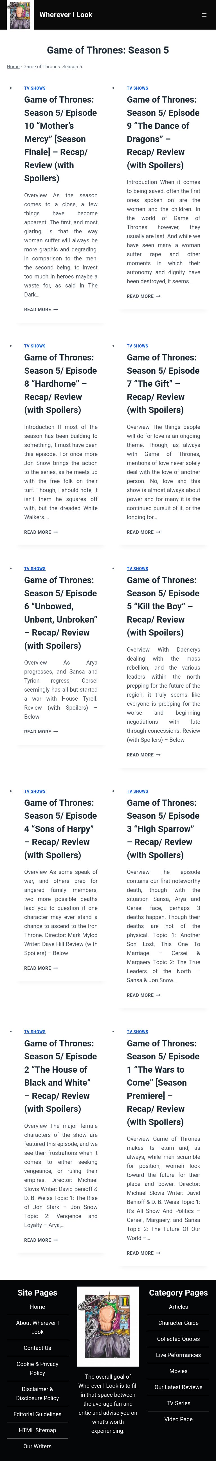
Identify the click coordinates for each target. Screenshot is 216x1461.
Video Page (178, 1419)
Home (13, 66)
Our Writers (37, 1446)
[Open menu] (204, 14)
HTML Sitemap (37, 1430)
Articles (178, 1306)
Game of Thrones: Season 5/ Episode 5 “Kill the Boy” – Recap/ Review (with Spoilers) (163, 606)
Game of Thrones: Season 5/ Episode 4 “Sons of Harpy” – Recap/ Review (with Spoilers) (60, 829)
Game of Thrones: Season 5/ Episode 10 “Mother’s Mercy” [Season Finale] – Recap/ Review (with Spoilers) (60, 138)
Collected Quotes (178, 1339)
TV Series (178, 1403)
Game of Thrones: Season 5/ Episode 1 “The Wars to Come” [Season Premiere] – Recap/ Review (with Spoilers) (163, 1082)
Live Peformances (178, 1355)
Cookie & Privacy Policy (37, 1368)
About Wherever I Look (37, 1327)
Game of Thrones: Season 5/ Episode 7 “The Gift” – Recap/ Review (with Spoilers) (163, 383)
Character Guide (178, 1323)
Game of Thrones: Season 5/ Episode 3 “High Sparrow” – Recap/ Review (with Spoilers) (163, 829)
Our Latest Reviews (178, 1387)
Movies (179, 1371)
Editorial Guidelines (38, 1414)
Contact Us (37, 1348)
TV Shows (35, 88)
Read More (41, 309)
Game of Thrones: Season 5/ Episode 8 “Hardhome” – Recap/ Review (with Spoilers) (60, 383)
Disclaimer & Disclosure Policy (37, 1394)
